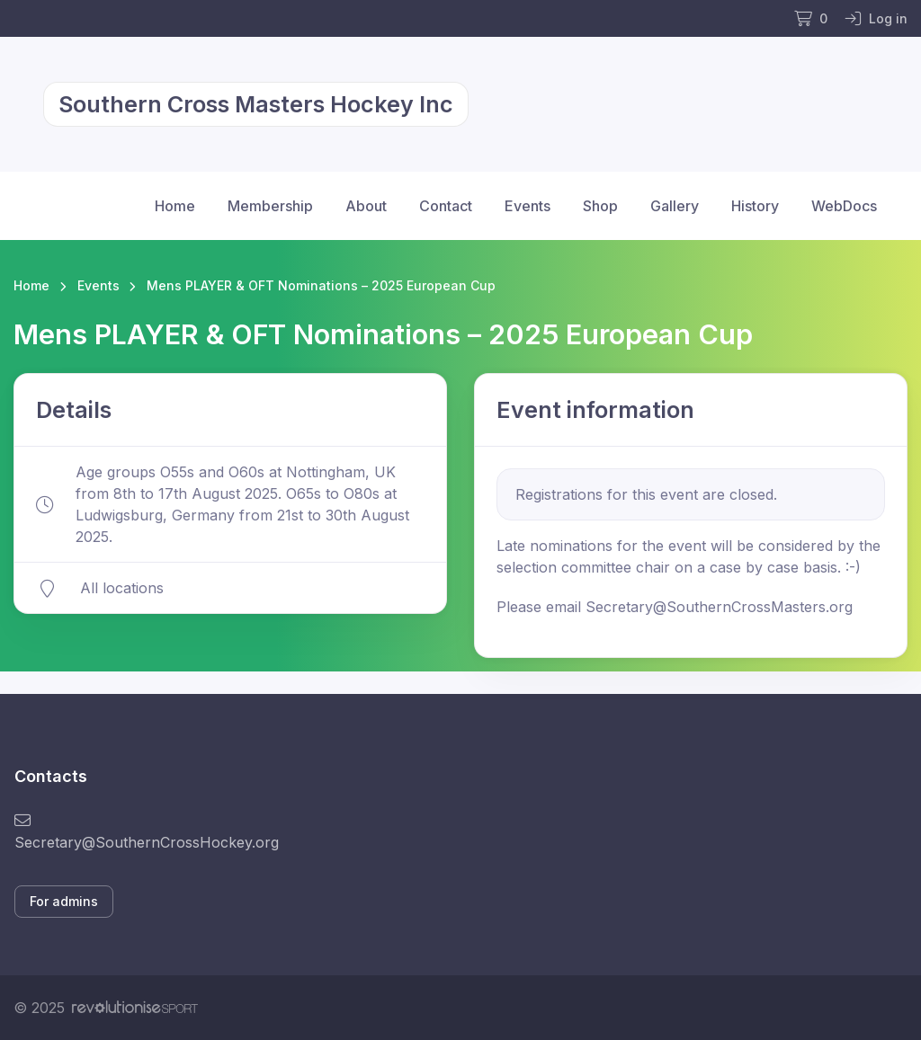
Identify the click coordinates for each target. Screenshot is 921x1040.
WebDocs (844, 206)
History (755, 206)
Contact (445, 206)
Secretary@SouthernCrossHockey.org (146, 832)
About (366, 206)
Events (527, 206)
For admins (64, 901)
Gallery (674, 206)
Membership (270, 206)
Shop (600, 206)
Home (175, 206)
